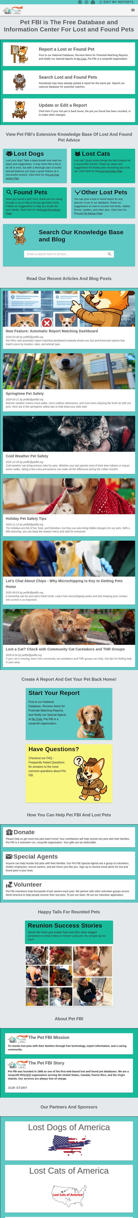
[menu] (133, 10)
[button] (109, 254)
